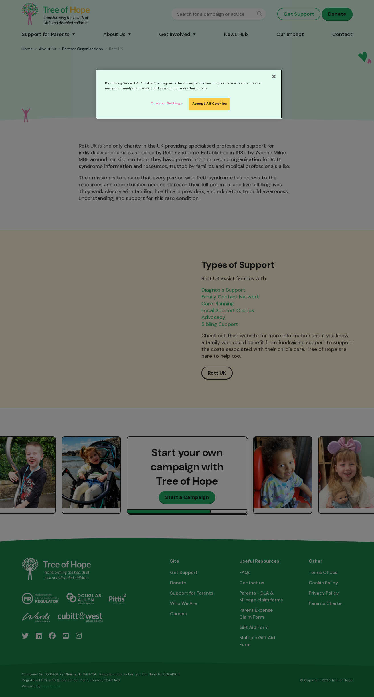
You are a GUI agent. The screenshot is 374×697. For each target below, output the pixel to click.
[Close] (274, 76)
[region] (189, 94)
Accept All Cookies (209, 104)
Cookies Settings (166, 103)
